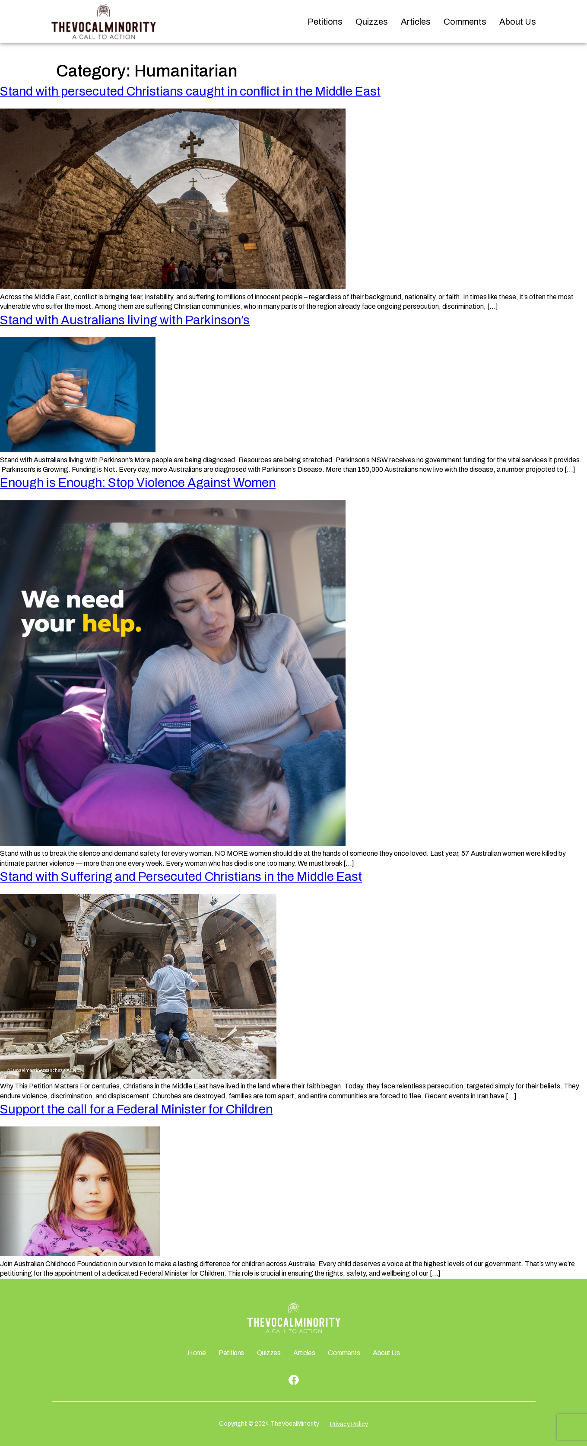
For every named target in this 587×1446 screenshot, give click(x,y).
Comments (465, 21)
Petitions (325, 21)
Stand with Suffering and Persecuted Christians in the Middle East (181, 876)
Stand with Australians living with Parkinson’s (125, 320)
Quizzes (371, 21)
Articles (416, 21)
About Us (517, 21)
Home (196, 1352)
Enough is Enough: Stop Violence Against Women (138, 482)
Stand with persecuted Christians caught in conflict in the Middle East (190, 91)
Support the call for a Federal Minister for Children (136, 1109)
